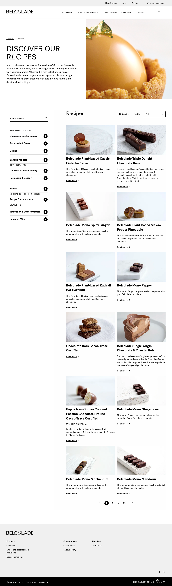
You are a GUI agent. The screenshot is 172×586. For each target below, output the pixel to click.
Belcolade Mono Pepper (134, 285)
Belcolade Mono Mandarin (136, 479)
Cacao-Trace (69, 545)
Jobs (124, 3)
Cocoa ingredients (14, 556)
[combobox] (29, 119)
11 (124, 503)
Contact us (97, 545)
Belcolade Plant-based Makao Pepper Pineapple (139, 227)
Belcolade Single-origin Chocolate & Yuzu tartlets (136, 348)
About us (125, 12)
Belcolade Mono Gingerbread (138, 409)
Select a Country (155, 3)
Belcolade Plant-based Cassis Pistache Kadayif (88, 160)
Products (66, 12)
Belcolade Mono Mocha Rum (87, 479)
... (118, 503)
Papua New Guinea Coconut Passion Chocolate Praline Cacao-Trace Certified (86, 413)
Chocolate (11, 545)
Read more (71, 180)
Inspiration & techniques (86, 12)
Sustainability (69, 549)
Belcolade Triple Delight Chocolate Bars (134, 160)
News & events (111, 3)
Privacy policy (31, 582)
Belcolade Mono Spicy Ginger (88, 225)
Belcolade (10, 38)
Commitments (109, 12)
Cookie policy (44, 582)
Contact (135, 3)
